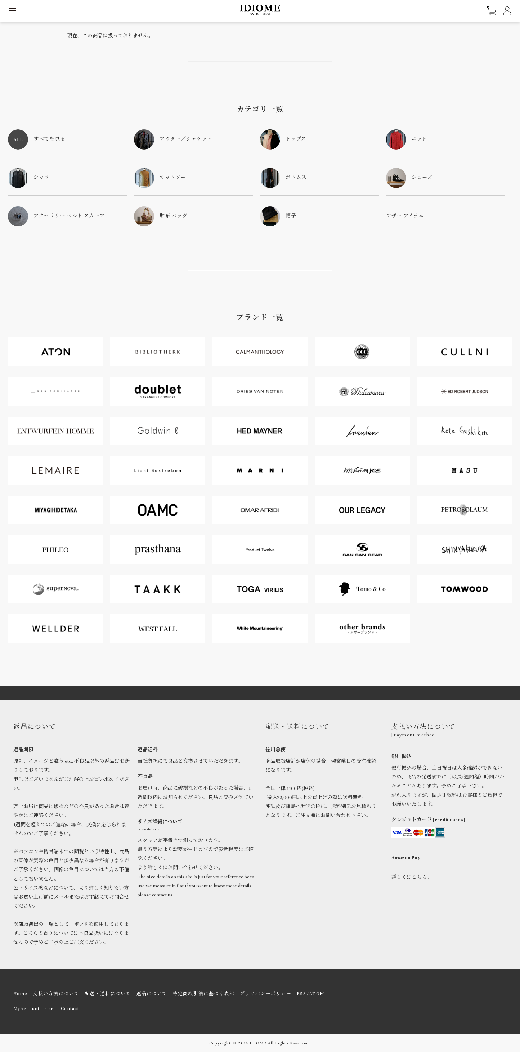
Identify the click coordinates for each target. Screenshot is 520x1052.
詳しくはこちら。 (411, 877)
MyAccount (26, 1008)
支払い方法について (56, 993)
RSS (301, 993)
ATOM (316, 993)
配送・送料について (108, 993)
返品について (151, 993)
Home (20, 993)
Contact (70, 1008)
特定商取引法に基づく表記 (203, 993)
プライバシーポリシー (265, 993)
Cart (50, 1008)
